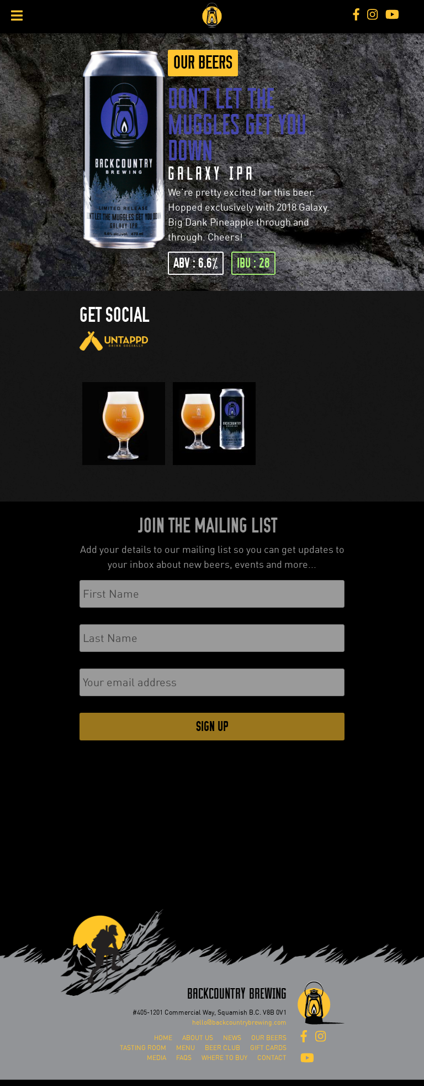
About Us (197, 1038)
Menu (185, 1048)
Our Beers (202, 63)
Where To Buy (224, 1058)
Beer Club (222, 1048)
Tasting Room (143, 1048)
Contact (272, 1058)
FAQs (184, 1058)
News (232, 1038)
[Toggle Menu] (17, 15)
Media (156, 1058)
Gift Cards (268, 1048)
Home (163, 1038)
